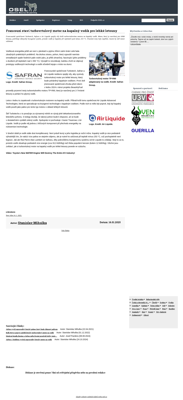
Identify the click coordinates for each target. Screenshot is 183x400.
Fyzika (171, 303)
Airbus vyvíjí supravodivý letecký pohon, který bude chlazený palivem (32, 329)
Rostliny (172, 309)
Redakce (13, 20)
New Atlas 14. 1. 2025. (14, 215)
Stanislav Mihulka (32, 223)
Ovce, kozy (136, 309)
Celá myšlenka (136, 44)
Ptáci (164, 309)
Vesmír (150, 312)
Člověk (154, 303)
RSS (81, 20)
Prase (145, 309)
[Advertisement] (125, 7)
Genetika (135, 306)
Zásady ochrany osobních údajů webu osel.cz (91, 397)
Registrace (56, 20)
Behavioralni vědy (153, 299)
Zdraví (146, 315)
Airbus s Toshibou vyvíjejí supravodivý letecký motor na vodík (29, 340)
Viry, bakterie (161, 312)
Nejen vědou (155, 306)
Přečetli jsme (154, 309)
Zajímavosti (136, 315)
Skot (143, 312)
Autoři (26, 20)
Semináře (135, 312)
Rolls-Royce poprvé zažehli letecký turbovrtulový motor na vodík (30, 333)
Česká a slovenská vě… (140, 303)
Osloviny (171, 306)
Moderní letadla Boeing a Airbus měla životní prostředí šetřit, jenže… (31, 336)
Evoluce (163, 303)
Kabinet (144, 306)
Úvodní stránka (137, 299)
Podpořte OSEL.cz (97, 20)
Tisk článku (65, 231)
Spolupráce (40, 20)
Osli (163, 306)
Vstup (70, 20)
